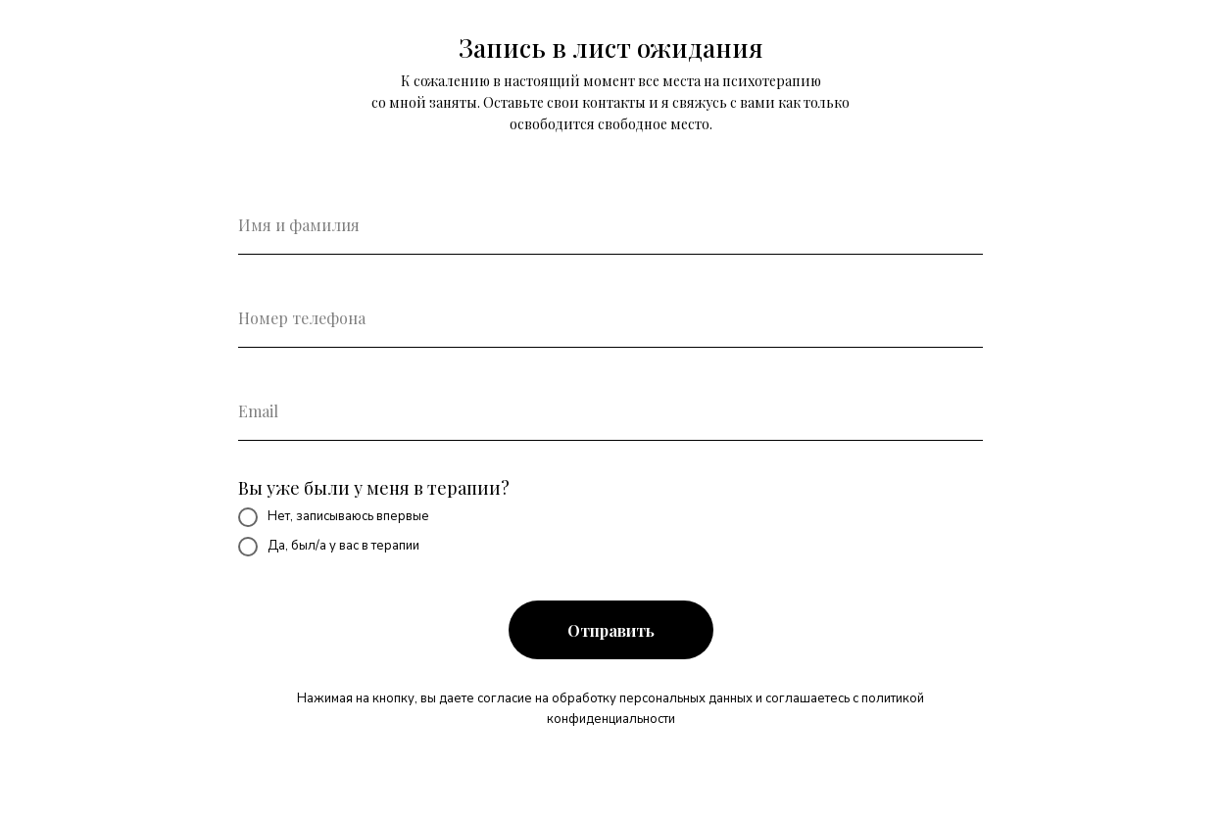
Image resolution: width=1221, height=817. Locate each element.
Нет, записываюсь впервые (333, 517)
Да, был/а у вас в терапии (328, 546)
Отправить (611, 630)
